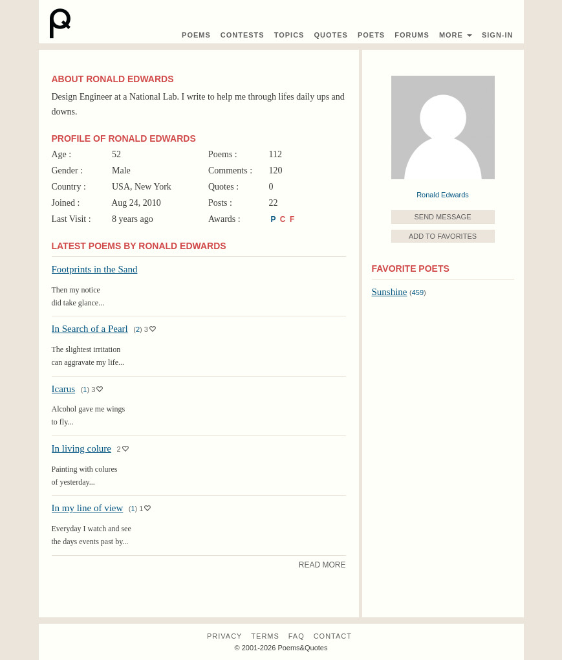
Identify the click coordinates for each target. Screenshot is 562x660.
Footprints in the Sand (95, 269)
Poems (196, 35)
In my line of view (88, 508)
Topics (289, 35)
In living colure (81, 448)
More (455, 35)
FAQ (296, 636)
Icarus (64, 389)
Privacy (224, 636)
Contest (243, 35)
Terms (265, 636)
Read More (322, 564)
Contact (333, 636)
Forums (411, 35)
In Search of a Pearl (90, 329)
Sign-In (497, 35)
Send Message (442, 217)
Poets (371, 35)
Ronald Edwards (442, 195)
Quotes (330, 35)
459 (418, 292)
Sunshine (389, 292)
